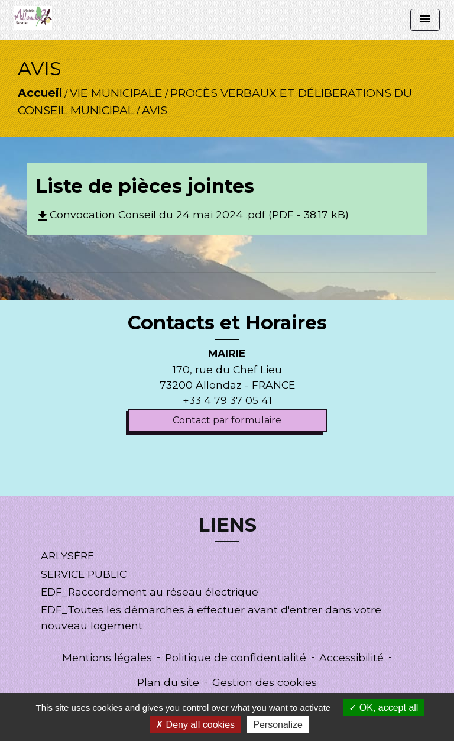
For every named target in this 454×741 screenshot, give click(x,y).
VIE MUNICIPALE (116, 93)
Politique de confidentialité (235, 657)
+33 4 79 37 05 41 (227, 400)
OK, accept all (383, 708)
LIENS (227, 525)
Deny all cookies (195, 725)
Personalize (278, 725)
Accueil (40, 93)
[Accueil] (33, 18)
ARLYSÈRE (67, 555)
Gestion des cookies (264, 682)
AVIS (154, 110)
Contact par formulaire (227, 420)
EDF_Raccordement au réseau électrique (149, 591)
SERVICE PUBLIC (84, 574)
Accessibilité (351, 657)
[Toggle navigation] (425, 20)
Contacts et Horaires (227, 323)
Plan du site (168, 682)
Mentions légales (107, 657)
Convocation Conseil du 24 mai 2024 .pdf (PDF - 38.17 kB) (192, 214)
